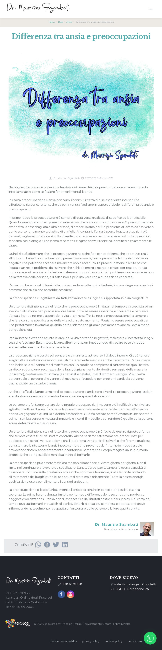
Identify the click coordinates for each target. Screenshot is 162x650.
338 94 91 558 (72, 584)
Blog (60, 22)
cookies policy (113, 641)
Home (52, 22)
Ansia (69, 22)
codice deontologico (141, 641)
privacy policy (90, 641)
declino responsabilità (63, 641)
